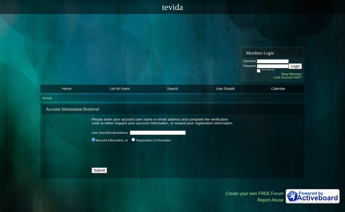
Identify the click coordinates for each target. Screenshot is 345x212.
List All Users (120, 89)
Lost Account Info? (288, 77)
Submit (99, 170)
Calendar (278, 89)
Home (66, 89)
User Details (225, 89)
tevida (47, 98)
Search (172, 89)
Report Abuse (270, 200)
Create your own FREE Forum (255, 193)
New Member (291, 74)
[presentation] (133, 154)
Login (295, 66)
